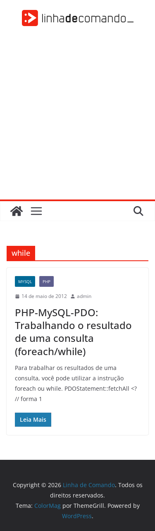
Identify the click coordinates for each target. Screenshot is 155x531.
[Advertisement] (77, 117)
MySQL (25, 281)
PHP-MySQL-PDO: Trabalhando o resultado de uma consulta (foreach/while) (73, 331)
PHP (46, 281)
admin (84, 296)
